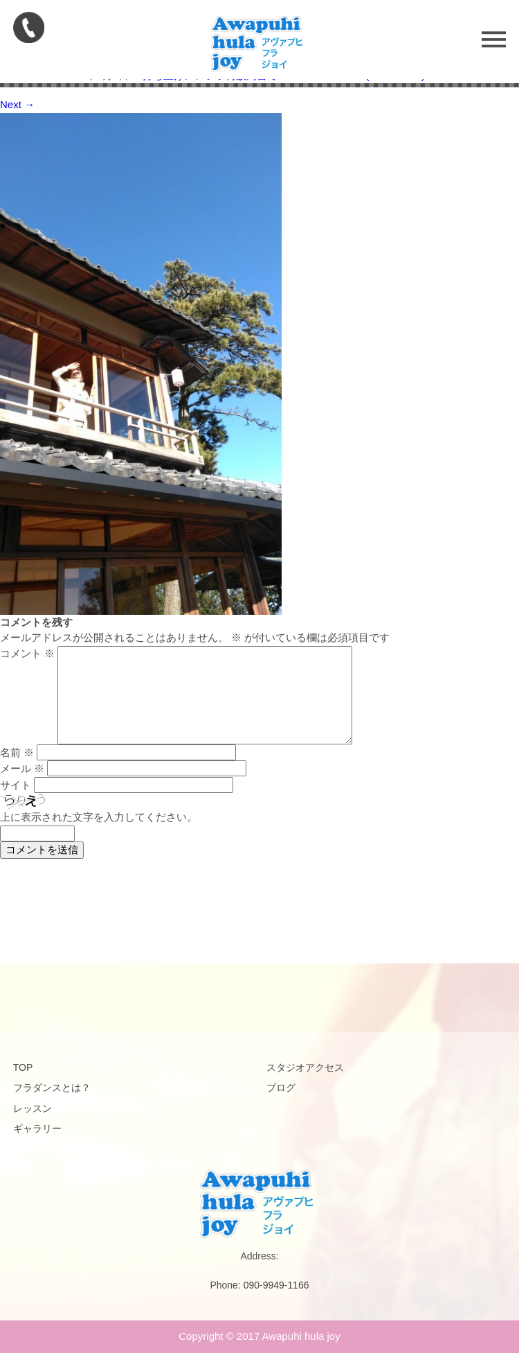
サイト (15, 785)
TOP (23, 1067)
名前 (17, 752)
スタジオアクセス (305, 1067)
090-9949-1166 (276, 1285)
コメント (27, 653)
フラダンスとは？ (52, 1087)
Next (17, 104)
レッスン (32, 1108)
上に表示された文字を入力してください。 (98, 817)
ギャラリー (37, 1128)
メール (22, 768)
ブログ (280, 1087)
